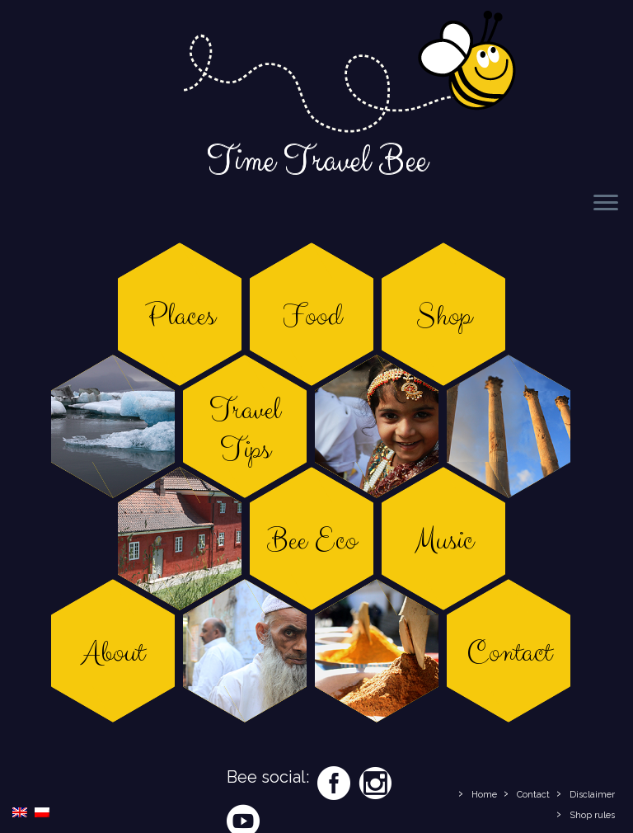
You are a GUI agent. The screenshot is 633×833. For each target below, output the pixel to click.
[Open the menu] (605, 203)
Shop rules (592, 815)
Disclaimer (592, 794)
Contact (533, 794)
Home (484, 794)
